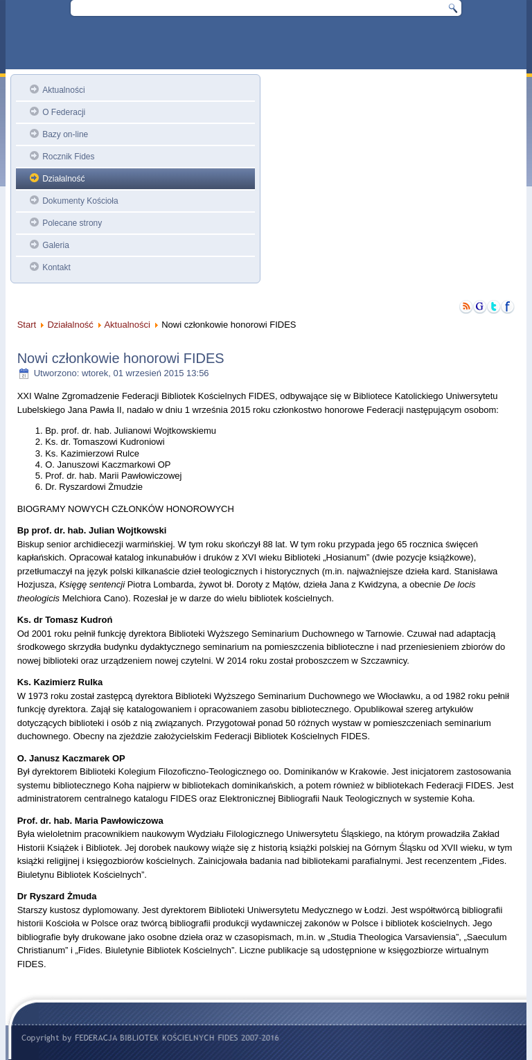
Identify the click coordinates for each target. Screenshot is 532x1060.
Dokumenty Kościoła (80, 201)
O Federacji (63, 112)
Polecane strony (72, 223)
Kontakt (56, 267)
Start (26, 324)
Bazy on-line (65, 134)
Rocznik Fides (68, 156)
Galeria (55, 245)
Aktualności (63, 90)
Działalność (63, 179)
